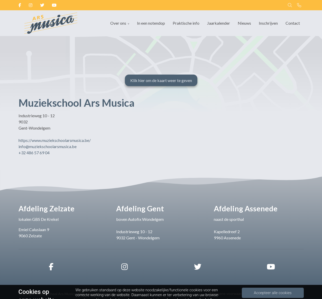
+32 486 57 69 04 (34, 152)
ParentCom (126, 294)
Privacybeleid (265, 293)
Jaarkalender (218, 23)
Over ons (118, 23)
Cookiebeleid (293, 293)
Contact (293, 23)
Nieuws (244, 23)
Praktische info (186, 23)
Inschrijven (268, 23)
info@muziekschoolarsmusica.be (48, 146)
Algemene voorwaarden (228, 293)
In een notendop (151, 23)
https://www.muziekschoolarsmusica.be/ (55, 140)
